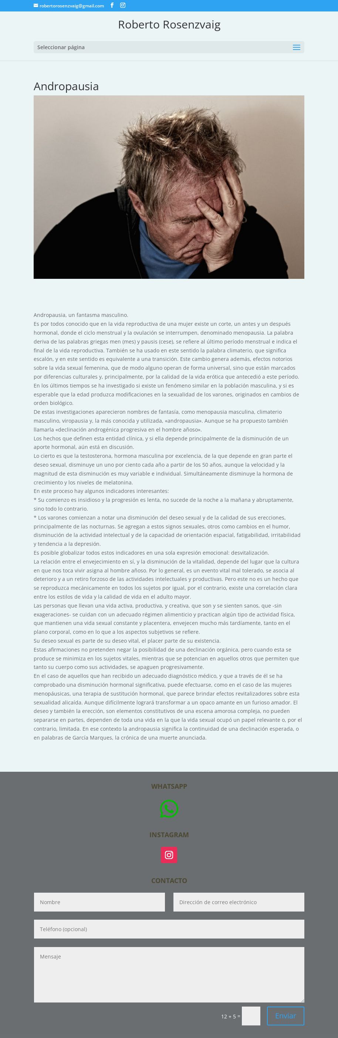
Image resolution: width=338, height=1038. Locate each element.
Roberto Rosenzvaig (169, 24)
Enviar (285, 1016)
